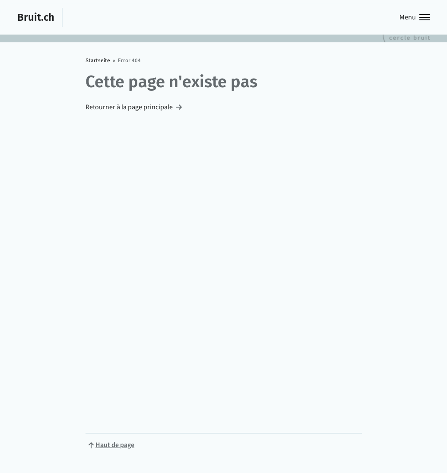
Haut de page (114, 445)
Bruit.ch (35, 17)
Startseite (98, 60)
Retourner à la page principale (129, 107)
